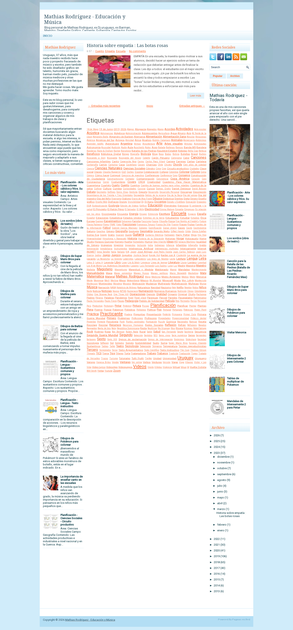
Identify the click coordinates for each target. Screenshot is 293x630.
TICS (99, 353)
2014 (217, 585)
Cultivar (98, 188)
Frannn (175, 224)
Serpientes (201, 335)
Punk (122, 321)
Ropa (108, 331)
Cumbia (117, 188)
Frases (183, 224)
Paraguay (152, 297)
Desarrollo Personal (169, 192)
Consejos (184, 175)
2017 (217, 568)
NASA (113, 287)
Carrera (170, 161)
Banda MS (190, 147)
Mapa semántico (123, 273)
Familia (136, 221)
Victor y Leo (200, 362)
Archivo (235, 76)
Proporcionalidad (180, 318)
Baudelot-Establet (167, 150)
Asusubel (106, 147)
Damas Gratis (163, 188)
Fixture (202, 221)
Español (91, 218)
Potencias (188, 309)
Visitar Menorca (236, 332)
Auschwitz (139, 147)
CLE (124, 171)
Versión (166, 362)
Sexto (101, 339)
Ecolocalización (99, 205)
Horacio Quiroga (104, 241)
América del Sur (105, 140)
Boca (161, 154)
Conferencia (166, 175)
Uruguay (185, 357)
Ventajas (125, 362)
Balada (161, 147)
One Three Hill (121, 294)
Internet (202, 248)
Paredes (172, 297)
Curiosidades (129, 188)
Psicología (112, 321)
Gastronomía (199, 228)
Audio (124, 147)
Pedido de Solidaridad (151, 300)
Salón (149, 331)
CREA (141, 181)
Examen (99, 221)
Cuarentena (93, 185)
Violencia (167, 367)
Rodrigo (99, 331)
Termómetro (105, 350)
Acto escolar (200, 129)
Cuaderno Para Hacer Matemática (184, 181)
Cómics (90, 175)
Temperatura (170, 346)
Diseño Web (101, 202)
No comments (137, 51)
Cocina (139, 171)
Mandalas (184, 269)
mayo (220, 497)
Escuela (121, 51)
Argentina (126, 143)
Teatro (120, 346)
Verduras (157, 362)
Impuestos (130, 245)
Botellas (185, 153)
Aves (154, 147)
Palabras (109, 297)
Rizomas (188, 328)
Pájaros (99, 297)
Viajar (174, 362)
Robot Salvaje (199, 328)
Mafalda (91, 269)
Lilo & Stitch (134, 262)
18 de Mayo (92, 129)
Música (92, 287)
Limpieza (145, 262)
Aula (130, 147)
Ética (203, 217)
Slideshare (191, 339)
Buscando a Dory (96, 158)
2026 (123, 129)
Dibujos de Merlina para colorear (68, 294)
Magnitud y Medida (141, 269)
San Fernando (169, 331)
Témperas (157, 346)
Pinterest (127, 306)
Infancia (170, 245)
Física (171, 221)
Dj (142, 201)
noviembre (223, 462)
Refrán (182, 325)
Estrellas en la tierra (153, 218)
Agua (173, 133)
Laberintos (128, 259)
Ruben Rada (132, 331)
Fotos (119, 224)
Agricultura (164, 133)
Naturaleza (143, 287)
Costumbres (118, 181)
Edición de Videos (129, 205)
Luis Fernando (147, 265)
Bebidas (182, 150)
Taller (112, 346)
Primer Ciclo (189, 314)
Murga (203, 283)
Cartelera (201, 161)
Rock (90, 331)
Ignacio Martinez (187, 241)
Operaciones (137, 294)
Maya (148, 276)
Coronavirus (94, 181)
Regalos (202, 325)
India (150, 245)
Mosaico (127, 283)
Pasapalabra (185, 297)
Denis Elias (122, 192)
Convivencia (162, 178)
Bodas (168, 154)
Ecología (113, 205)
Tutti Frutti (138, 358)
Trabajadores (138, 353)
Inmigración (93, 248)
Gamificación (155, 228)
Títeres (119, 353)
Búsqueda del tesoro (130, 158)
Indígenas (160, 245)
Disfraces (113, 201)
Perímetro (185, 301)
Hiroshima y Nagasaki (114, 238)
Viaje (181, 362)
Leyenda (109, 262)
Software (104, 343)
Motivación (138, 283)
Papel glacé (140, 297)
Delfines (111, 192)
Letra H (99, 262)
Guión (128, 234)
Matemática (95, 276)
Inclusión (141, 245)
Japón (133, 252)
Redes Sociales (154, 325)
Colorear (184, 171)
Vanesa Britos (103, 362)
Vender (115, 362)
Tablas (104, 346)
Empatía (110, 51)
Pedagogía (131, 300)
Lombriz (192, 262)
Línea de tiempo (159, 262)
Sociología (93, 342)
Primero (111, 318)
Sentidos (148, 335)
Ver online (137, 362)
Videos (139, 366)
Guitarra (138, 235)
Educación (155, 205)
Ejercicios (183, 205)
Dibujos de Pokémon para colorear (69, 441)
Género (110, 231)
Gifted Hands (177, 231)
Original (182, 294)
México (144, 280)
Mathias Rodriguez (130, 276)
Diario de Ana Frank (142, 198)
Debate (91, 191)
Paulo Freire (111, 301)
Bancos (179, 147)
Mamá (173, 269)
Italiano (121, 252)
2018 (217, 562)
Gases (181, 227)
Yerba (100, 370)
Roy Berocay (118, 331)
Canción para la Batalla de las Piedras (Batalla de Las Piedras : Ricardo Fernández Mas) (238, 269)
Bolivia (176, 154)
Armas (137, 143)
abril (220, 503)
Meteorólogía (133, 280)
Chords (177, 164)
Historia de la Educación (151, 238)
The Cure (184, 350)
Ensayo (143, 214)
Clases (98, 171)
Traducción (184, 353)
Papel (130, 297)
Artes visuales (173, 143)
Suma (164, 342)
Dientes (178, 198)
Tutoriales (124, 358)
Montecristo (200, 280)
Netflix (180, 287)
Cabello (146, 158)
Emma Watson (167, 209)
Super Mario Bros (178, 343)
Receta (202, 321)
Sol (112, 342)
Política (151, 309)
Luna (170, 265)
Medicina (156, 276)
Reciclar (103, 325)
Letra (202, 259)
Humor (149, 241)
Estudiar (185, 217)
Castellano (131, 164)
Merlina (114, 280)
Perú (89, 306)
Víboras (189, 362)
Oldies (90, 294)
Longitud (202, 262)
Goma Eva (93, 234)
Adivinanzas (106, 133)
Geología (134, 231)
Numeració (132, 291)
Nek (174, 287)
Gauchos (100, 231)
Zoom (117, 370)
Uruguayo (200, 358)
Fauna (155, 221)
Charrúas (151, 164)
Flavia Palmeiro (94, 224)
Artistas (188, 143)
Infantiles (181, 245)
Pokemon (118, 309)
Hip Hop (202, 235)
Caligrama (176, 158)
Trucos (104, 358)
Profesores (151, 318)
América (91, 140)
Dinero (194, 198)
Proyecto (101, 321)
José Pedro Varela (162, 252)
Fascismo (146, 221)
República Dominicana (128, 328)
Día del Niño (104, 198)
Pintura (137, 305)
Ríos (173, 328)
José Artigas (144, 251)
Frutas (191, 224)
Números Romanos (165, 291)
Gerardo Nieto (162, 231)
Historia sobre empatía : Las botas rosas (127, 45)
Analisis (146, 140)
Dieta (187, 198)
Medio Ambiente (170, 276)
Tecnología (132, 346)
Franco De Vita (163, 224)
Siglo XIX (112, 339)
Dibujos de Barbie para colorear (71, 328)
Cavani (141, 164)
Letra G (90, 262)
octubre (222, 468)
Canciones (198, 158)
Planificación (163, 305)
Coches (130, 172)
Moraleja (117, 283)
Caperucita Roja (128, 161)
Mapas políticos (159, 273)
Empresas (189, 209)
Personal (202, 301)
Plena (90, 309)
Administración (133, 133)
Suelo (156, 342)
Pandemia (121, 297)
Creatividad (153, 181)
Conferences (152, 175)
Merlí (107, 280)
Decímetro (101, 192)
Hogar (180, 238)
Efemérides (170, 205)
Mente (90, 280)
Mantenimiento (199, 269)
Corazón (195, 178)
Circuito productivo (178, 168)
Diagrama (116, 198)
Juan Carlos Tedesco (184, 252)
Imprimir (118, 245)
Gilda (188, 231)
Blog (155, 153)
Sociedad (202, 339)
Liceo (124, 262)
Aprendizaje (112, 143)
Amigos (120, 140)
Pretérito (167, 314)
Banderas (92, 150)
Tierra (105, 353)
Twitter (148, 358)
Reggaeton (92, 328)
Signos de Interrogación (160, 339)
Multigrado (164, 283)
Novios (116, 291)
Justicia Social (140, 255)
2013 (217, 591)
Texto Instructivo (169, 350)
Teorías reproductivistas (192, 346)
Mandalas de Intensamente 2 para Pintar (236, 404)
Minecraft (167, 280)
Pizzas (145, 306)
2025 (217, 441)
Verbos (147, 362)
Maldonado (161, 269)
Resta (143, 328)
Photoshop (97, 306)
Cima (158, 168)
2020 (217, 550)
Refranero (192, 325)
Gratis (111, 234)
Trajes (194, 353)
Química (171, 321)
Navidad (155, 287)
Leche (172, 259)
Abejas (130, 129)
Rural (142, 331)
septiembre (224, 474)
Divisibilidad (134, 202)
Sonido (130, 342)
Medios (185, 276)
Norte (89, 291)
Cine (164, 168)
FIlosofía (163, 221)
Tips (112, 353)
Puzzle (161, 321)
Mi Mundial (155, 280)
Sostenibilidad (143, 342)
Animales (177, 140)
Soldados (119, 343)
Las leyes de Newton (158, 259)
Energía (133, 213)
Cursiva (141, 188)
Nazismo (166, 287)
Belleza (202, 150)
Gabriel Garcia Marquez (125, 228)
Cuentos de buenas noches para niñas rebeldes (165, 185)
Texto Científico (151, 350)
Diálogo (126, 198)
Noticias (106, 291)
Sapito (180, 331)
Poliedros (130, 309)
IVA (127, 252)
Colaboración (151, 171)
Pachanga (201, 294)
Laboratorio (140, 259)
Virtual (176, 367)
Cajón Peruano (161, 157)
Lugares (134, 265)
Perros (193, 301)
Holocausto (191, 238)
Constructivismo (115, 178)
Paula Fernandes (95, 301)
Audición (115, 147)
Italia (113, 252)
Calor (186, 157)
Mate (203, 273)
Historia (132, 238)
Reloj (113, 328)
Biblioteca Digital (111, 153)
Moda (177, 280)
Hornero (119, 241)
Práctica (93, 314)
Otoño (191, 294)
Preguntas (139, 314)
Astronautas (200, 143)
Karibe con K (168, 255)
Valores (91, 362)
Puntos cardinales (135, 321)
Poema (98, 309)
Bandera (201, 147)
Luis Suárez (161, 265)
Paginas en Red (241, 619)
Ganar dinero (170, 228)
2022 (217, 539)
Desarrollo (153, 192)
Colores (195, 171)
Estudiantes (172, 217)
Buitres (202, 154)
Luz (175, 265)
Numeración (146, 291)
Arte (159, 143)
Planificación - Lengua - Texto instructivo (69, 403)
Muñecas (193, 283)
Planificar (182, 305)
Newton (188, 287)
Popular (218, 76)
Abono (160, 129)
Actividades (184, 129)
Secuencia (200, 331)
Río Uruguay (164, 328)
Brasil (194, 153)
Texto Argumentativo (131, 350)
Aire (188, 133)
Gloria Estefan (199, 231)
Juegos (116, 255)
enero (220, 530)
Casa (122, 164)
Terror (115, 350)
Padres (91, 297)
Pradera (128, 314)
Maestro (201, 265)
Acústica (93, 133)
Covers (131, 181)
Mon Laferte (188, 280)
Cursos (151, 188)
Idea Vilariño (159, 241)
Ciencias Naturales (108, 168)
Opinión (150, 294)
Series (191, 335)
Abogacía (140, 129)
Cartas (191, 161)
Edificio (143, 205)
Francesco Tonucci (146, 224)
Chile (160, 164)
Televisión (145, 346)
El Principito (100, 209)
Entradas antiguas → (192, 105)
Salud (156, 331)
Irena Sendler (103, 252)
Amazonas (200, 136)
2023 (217, 452)
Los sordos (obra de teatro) (71, 222)
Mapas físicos (141, 273)
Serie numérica (179, 335)
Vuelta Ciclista (198, 367)
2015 (217, 579)
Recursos (115, 325)
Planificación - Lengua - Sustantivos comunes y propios (69, 368)
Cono (175, 175)
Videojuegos (125, 367)
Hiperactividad (94, 238)
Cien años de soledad (194, 164)
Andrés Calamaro (161, 140)
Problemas (124, 318)
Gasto (189, 228)
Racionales (182, 321)
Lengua (192, 259)
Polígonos (141, 309)
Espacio (192, 214)
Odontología (200, 291)
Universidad (169, 358)
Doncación (191, 202)
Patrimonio (199, 297)
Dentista (133, 192)
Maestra (190, 265)
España (201, 213)
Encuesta (122, 213)
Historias (170, 238)
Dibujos (157, 198)
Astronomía (94, 147)
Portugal (167, 309)
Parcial (163, 297)
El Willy (140, 209)
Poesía (107, 309)
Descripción (199, 191)
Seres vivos (165, 335)
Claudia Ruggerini (112, 172)
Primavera (177, 314)
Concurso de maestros (132, 175)
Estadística (116, 217)
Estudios (195, 218)
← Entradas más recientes (104, 105)
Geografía (121, 231)
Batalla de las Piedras (144, 150)
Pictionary (109, 306)
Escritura (164, 213)
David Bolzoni (199, 188)
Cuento (99, 51)
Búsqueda (112, 158)
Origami (172, 294)
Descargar (186, 191)
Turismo (113, 358)
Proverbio (91, 321)
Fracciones (129, 224)
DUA (89, 205)
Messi (122, 280)
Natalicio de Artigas (127, 287)
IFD (176, 241)
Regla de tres (104, 328)
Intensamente (188, 248)
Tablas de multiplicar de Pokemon (235, 381)
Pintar (118, 305)
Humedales (138, 241)
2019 (117, 129)
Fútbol (107, 227)
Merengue (99, 280)
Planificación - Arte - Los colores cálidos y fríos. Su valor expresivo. (71, 187)
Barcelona (126, 150)
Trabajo (151, 353)
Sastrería (188, 331)
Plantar (192, 306)
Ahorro (181, 133)
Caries (141, 161)
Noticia (97, 291)
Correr (106, 182)
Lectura (181, 258)
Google (103, 235)
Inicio (47, 35)
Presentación (153, 314)
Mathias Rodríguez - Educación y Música (84, 19)
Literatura (174, 262)
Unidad (157, 358)
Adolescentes (149, 133)
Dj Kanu (149, 201)
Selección (138, 335)
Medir (192, 276)
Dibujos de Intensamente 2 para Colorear (236, 358)
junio (220, 491)
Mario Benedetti (178, 273)
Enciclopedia (109, 213)
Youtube (108, 370)
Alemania (139, 136)
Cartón (103, 164)
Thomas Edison (198, 350)
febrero (221, 524)
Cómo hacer (102, 175)
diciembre (223, 456)
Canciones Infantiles (99, 161)
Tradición (173, 353)
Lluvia (183, 262)
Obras (190, 291)
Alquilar (191, 136)
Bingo (125, 153)
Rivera (179, 328)
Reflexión (170, 325)
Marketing (193, 273)
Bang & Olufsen (105, 150)
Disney (123, 201)
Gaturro (91, 231)
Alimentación (154, 136)
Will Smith (92, 370)
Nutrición (182, 291)
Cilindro (150, 168)
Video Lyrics (98, 367)
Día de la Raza (174, 195)
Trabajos (162, 353)
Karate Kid (154, 255)
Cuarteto (106, 185)
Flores (106, 224)
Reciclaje (92, 325)
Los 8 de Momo (94, 265)
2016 (217, 573)
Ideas (170, 241)
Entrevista (153, 214)
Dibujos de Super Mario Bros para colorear (71, 259)
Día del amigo (190, 195)
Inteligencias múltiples (167, 248)
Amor (138, 140)
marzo (221, 509)
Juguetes (127, 255)
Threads (91, 353)
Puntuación (151, 321)
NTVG (123, 291)
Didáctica (168, 198)
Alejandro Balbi (100, 136)
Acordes (169, 129)
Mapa (109, 273)
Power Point (200, 309)
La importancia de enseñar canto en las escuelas (71, 480)
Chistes (168, 164)
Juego (106, 255)
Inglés (202, 245)
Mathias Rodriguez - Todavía (228, 97)
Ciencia (90, 168)
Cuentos (135, 185)
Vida (89, 367)
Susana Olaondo (197, 343)
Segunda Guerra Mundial (102, 335)
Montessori (92, 283)
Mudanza (151, 283)
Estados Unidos (132, 217)
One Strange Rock (103, 294)
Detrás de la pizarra (155, 195)
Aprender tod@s (95, 143)
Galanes (143, 228)
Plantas (202, 305)
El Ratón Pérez (115, 209)
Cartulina (113, 164)
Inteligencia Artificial (141, 248)
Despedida (139, 195)
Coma (203, 172)
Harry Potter (183, 234)
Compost (115, 175)
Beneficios (93, 153)
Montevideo (105, 283)
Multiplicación (179, 283)
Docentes (160, 201)
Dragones (201, 202)
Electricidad (152, 209)
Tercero (92, 350)
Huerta (128, 241)
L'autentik (181, 255)
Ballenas (170, 147)
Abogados (152, 129)
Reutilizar (152, 328)
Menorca (201, 276)
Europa (91, 221)
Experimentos (112, 221)
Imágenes (106, 245)
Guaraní (120, 235)
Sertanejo (91, 339)
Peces (120, 300)
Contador (129, 178)
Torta (127, 353)
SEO (156, 335)
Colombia (173, 172)
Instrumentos (120, 248)
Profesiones (137, 318)
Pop (159, 309)
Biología (146, 153)
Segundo (126, 335)
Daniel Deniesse (181, 188)
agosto (221, 480)
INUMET (91, 251)
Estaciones (102, 217)
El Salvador (130, 209)
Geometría (146, 231)
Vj (188, 367)
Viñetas (158, 367)
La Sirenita (116, 259)
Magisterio (105, 269)
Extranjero (127, 221)
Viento (151, 367)
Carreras (181, 161)
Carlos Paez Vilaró (155, 161)
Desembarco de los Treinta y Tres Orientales (110, 195)
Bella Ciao (193, 150)
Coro (204, 178)
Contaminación (145, 178)
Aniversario (189, 140)
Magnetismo (121, 269)
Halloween (169, 235)
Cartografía (92, 164)
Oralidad (161, 294)
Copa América (179, 178)
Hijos (194, 234)
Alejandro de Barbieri (121, 136)
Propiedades (164, 318)
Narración (104, 287)
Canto (115, 161)
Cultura (107, 188)
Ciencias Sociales (134, 168)
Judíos (98, 255)
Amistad (129, 140)
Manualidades (95, 273)
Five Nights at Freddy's (187, 221)
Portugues (177, 309)
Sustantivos (93, 346)
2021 (217, 544)
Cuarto (116, 185)
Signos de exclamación (133, 339)
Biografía (134, 154)
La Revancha (103, 259)
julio (219, 485)
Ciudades (194, 168)
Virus (183, 367)
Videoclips (112, 367)
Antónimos (201, 140)
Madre (181, 265)
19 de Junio (106, 129)
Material (110, 276)
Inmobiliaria (106, 248)
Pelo (177, 301)
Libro (117, 262)
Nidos (195, 287)
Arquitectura (148, 143)
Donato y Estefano (176, 202)
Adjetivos (119, 133)
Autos (148, 147)
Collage (164, 171)
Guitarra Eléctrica (154, 235)
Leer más (195, 95)
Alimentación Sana (174, 136)
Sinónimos (179, 339)
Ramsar (193, 321)
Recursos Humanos (133, 325)
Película (170, 300)
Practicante (111, 313)
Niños (202, 287)
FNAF (113, 224)
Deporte (143, 191)
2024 (217, 446)
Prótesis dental (198, 318)
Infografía (193, 245)
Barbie (117, 150)
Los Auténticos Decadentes (116, 265)
